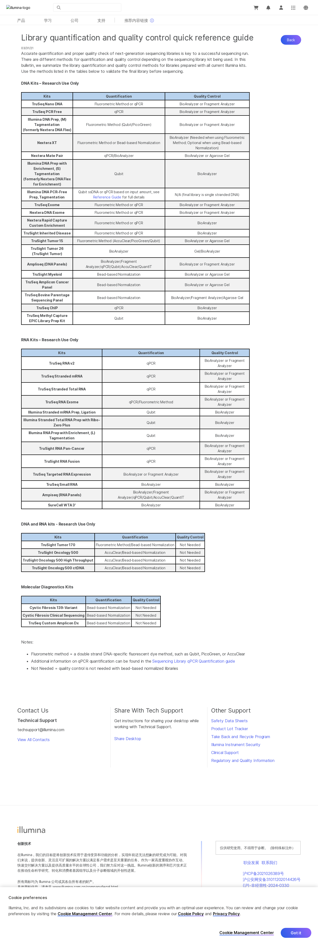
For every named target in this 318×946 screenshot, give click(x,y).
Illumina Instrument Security (235, 744)
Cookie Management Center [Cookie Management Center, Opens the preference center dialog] (246, 933)
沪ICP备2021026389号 (263, 873)
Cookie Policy (191, 913)
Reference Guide (107, 197)
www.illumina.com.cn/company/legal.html (85, 887)
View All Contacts (33, 739)
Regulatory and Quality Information (243, 760)
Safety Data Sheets (229, 720)
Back (291, 40)
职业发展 (251, 862)
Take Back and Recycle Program (240, 736)
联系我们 (269, 862)
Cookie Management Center (85, 913)
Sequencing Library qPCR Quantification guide (193, 661)
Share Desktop (127, 738)
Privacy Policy (226, 913)
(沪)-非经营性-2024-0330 (266, 885)
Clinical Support (225, 752)
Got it (296, 933)
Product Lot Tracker (229, 728)
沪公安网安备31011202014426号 (272, 879)
